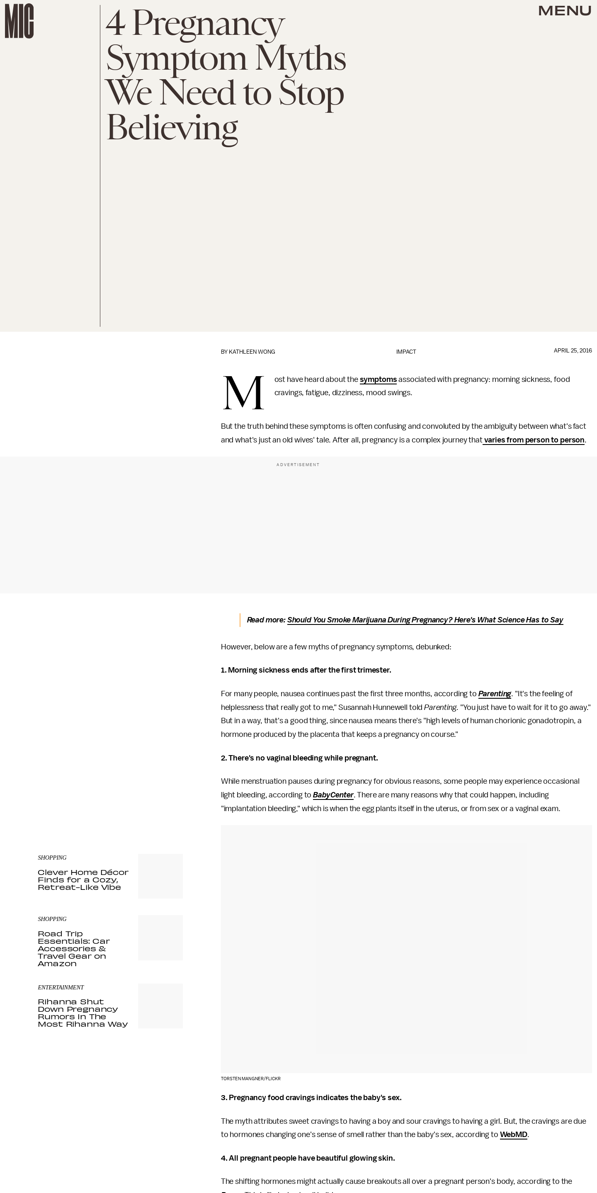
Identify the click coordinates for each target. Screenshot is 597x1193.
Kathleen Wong (252, 352)
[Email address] (110, 751)
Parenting (495, 694)
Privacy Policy (55, 791)
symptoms (378, 379)
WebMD (513, 1134)
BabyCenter (333, 795)
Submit (162, 774)
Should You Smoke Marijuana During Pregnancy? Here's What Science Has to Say (425, 620)
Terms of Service (153, 786)
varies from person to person (534, 440)
